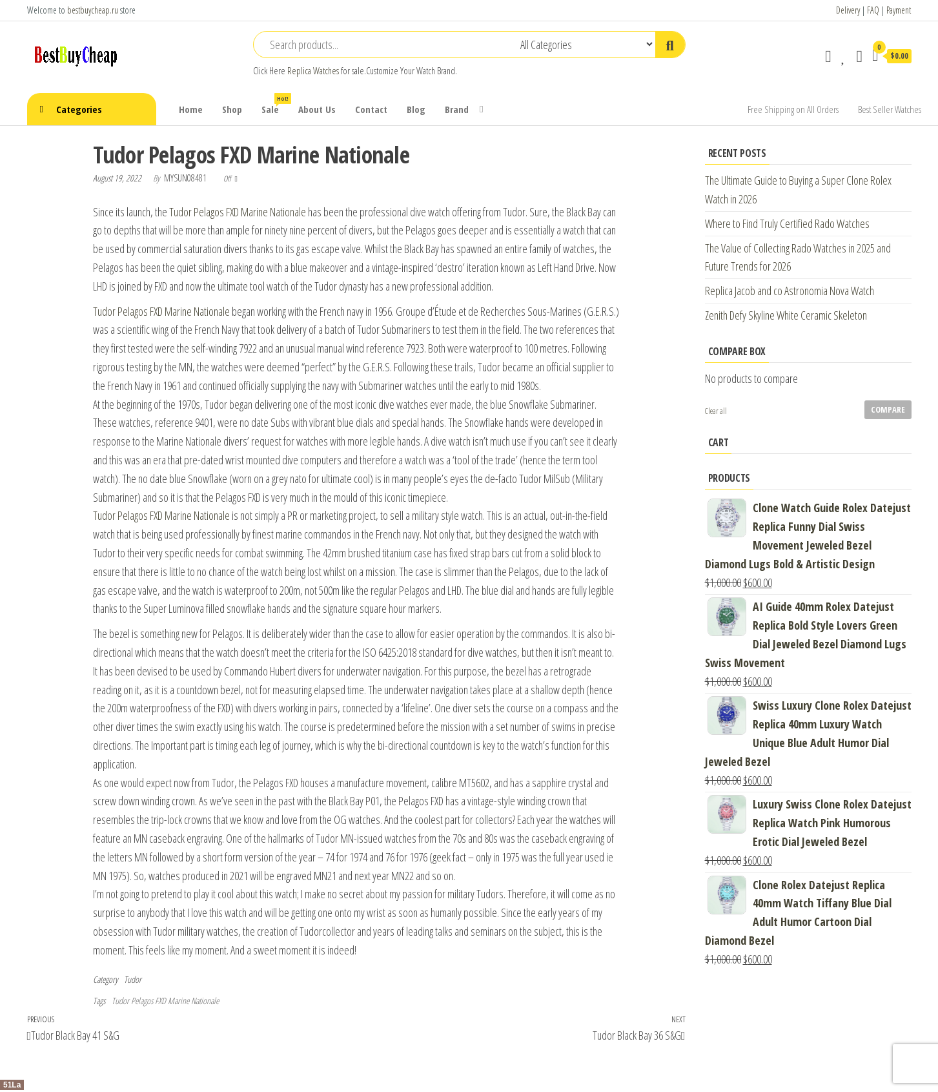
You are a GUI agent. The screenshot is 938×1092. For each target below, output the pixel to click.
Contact (371, 109)
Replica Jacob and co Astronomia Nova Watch (789, 290)
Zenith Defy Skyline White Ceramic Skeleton (786, 315)
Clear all (716, 411)
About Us (317, 109)
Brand (457, 109)
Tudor (132, 979)
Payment (898, 10)
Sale (275, 104)
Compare (888, 409)
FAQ (873, 10)
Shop (232, 109)
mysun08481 (186, 178)
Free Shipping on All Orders (793, 109)
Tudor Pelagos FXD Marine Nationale (237, 212)
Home (191, 109)
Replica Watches (313, 71)
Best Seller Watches (889, 109)
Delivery (848, 10)
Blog (416, 109)
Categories (79, 109)
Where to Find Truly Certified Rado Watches (787, 223)
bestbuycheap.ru (92, 10)
